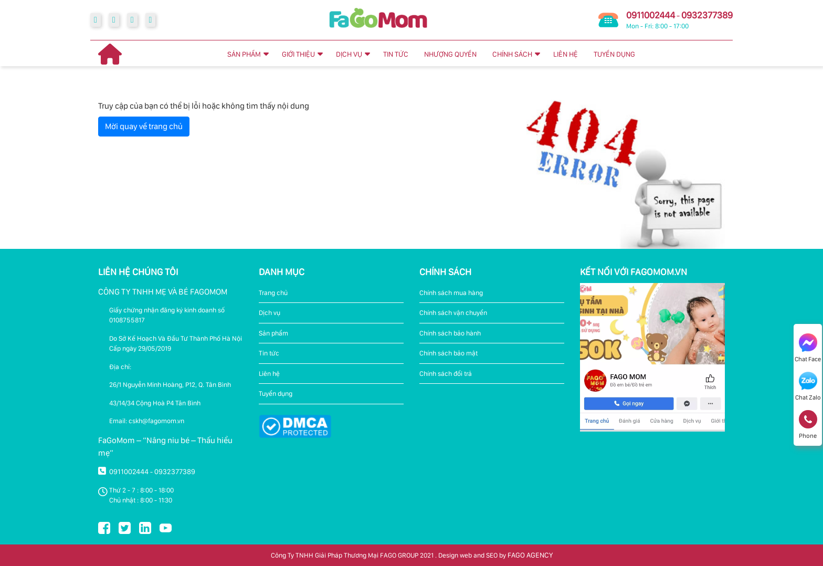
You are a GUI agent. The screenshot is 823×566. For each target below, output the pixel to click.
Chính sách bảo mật (448, 353)
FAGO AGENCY (530, 555)
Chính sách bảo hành (450, 333)
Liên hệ (269, 374)
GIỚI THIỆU (298, 54)
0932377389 (707, 14)
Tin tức (269, 353)
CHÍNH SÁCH (512, 54)
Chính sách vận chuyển (453, 313)
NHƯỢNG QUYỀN (450, 54)
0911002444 (650, 14)
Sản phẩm (273, 333)
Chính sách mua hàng (451, 293)
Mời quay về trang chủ (144, 126)
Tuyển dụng (275, 393)
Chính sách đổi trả (445, 374)
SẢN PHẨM (244, 54)
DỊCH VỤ (349, 54)
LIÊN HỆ (565, 54)
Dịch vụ (269, 313)
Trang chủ (273, 293)
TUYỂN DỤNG (614, 54)
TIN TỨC (395, 54)
